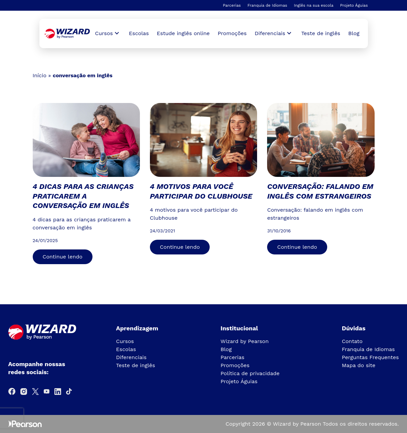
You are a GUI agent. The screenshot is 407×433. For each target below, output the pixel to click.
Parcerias (232, 5)
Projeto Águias (354, 5)
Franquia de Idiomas (267, 5)
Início (40, 75)
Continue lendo (62, 256)
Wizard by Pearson (245, 341)
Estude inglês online (183, 33)
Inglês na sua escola (313, 5)
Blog (353, 33)
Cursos (125, 341)
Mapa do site (359, 365)
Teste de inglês (320, 33)
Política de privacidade (250, 373)
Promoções (232, 33)
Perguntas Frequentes (370, 357)
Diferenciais (131, 357)
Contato (352, 341)
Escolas (139, 33)
